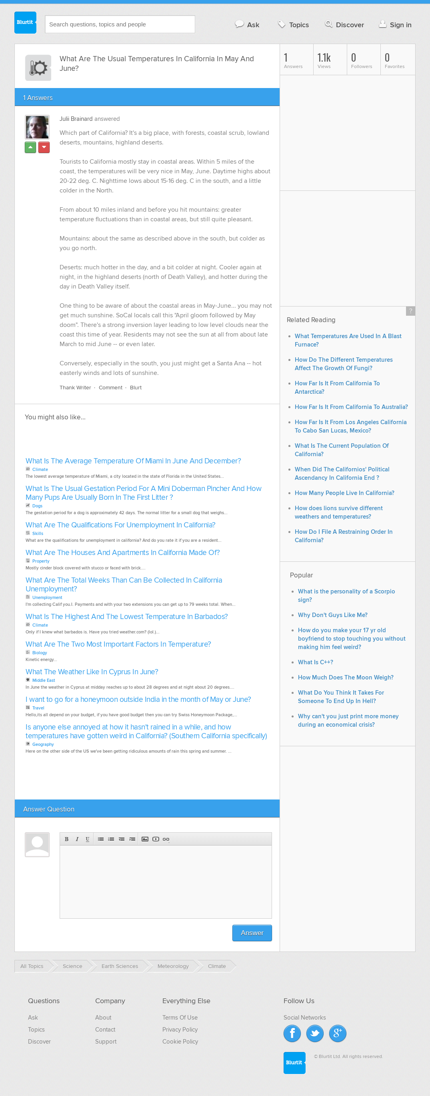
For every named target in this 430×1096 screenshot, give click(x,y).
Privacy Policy (180, 1029)
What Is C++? (315, 662)
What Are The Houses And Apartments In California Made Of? (123, 552)
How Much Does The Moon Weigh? (346, 677)
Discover (343, 24)
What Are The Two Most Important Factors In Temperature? (118, 644)
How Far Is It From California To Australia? (351, 407)
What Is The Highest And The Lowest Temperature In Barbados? (127, 616)
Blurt (136, 387)
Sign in (394, 24)
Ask (246, 24)
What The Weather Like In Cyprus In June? (92, 672)
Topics (292, 24)
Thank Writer (75, 387)
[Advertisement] (115, 441)
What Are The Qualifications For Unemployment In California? (121, 525)
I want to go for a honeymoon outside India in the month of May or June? (138, 699)
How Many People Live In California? (344, 493)
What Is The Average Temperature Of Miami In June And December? (133, 461)
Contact (105, 1029)
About (103, 1017)
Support (105, 1041)
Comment (110, 387)
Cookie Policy (180, 1041)
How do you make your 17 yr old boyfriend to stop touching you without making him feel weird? (352, 639)
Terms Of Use (180, 1017)
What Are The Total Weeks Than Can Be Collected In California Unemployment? (124, 585)
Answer (252, 933)
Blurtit (25, 24)
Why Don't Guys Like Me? (333, 615)
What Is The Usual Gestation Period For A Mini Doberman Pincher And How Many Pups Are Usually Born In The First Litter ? (143, 493)
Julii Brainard (76, 118)
